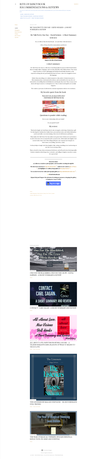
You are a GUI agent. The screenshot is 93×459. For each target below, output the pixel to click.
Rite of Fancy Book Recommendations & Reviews (39, 5)
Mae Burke (50, 452)
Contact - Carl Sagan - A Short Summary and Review (53, 308)
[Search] (76, 4)
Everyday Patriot (38, 16)
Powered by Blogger (46, 450)
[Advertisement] (53, 209)
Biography (17, 30)
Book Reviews (18, 32)
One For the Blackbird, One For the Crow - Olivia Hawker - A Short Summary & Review (51, 274)
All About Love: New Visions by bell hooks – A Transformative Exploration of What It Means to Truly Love (52, 345)
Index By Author (28, 14)
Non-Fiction (17, 35)
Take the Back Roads (26, 16)
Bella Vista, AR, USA (38, 195)
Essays (16, 33)
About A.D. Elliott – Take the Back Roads (32, 18)
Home (21, 14)
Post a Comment (36, 349)
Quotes (16, 37)
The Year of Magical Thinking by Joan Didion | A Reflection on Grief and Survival (51, 438)
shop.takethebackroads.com (68, 171)
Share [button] (16, 24)
